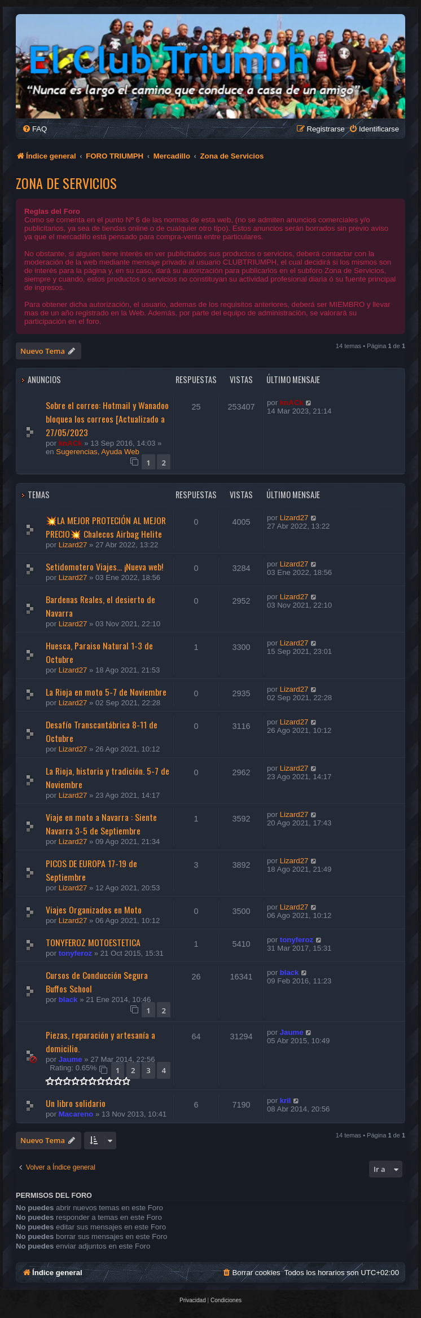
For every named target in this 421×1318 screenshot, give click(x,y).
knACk (70, 443)
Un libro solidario (76, 1103)
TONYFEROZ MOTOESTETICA (93, 942)
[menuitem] (34, 129)
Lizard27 (73, 545)
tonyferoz (75, 953)
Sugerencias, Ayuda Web (97, 451)
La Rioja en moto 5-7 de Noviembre (106, 691)
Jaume (70, 1059)
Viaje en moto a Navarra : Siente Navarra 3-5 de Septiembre (101, 823)
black (68, 999)
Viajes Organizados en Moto (94, 909)
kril (285, 1100)
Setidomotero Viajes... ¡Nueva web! (104, 566)
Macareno (76, 1114)
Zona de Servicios (66, 183)
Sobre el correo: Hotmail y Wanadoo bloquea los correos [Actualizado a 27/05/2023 (107, 418)
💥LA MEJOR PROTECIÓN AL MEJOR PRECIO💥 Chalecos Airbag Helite (106, 527)
